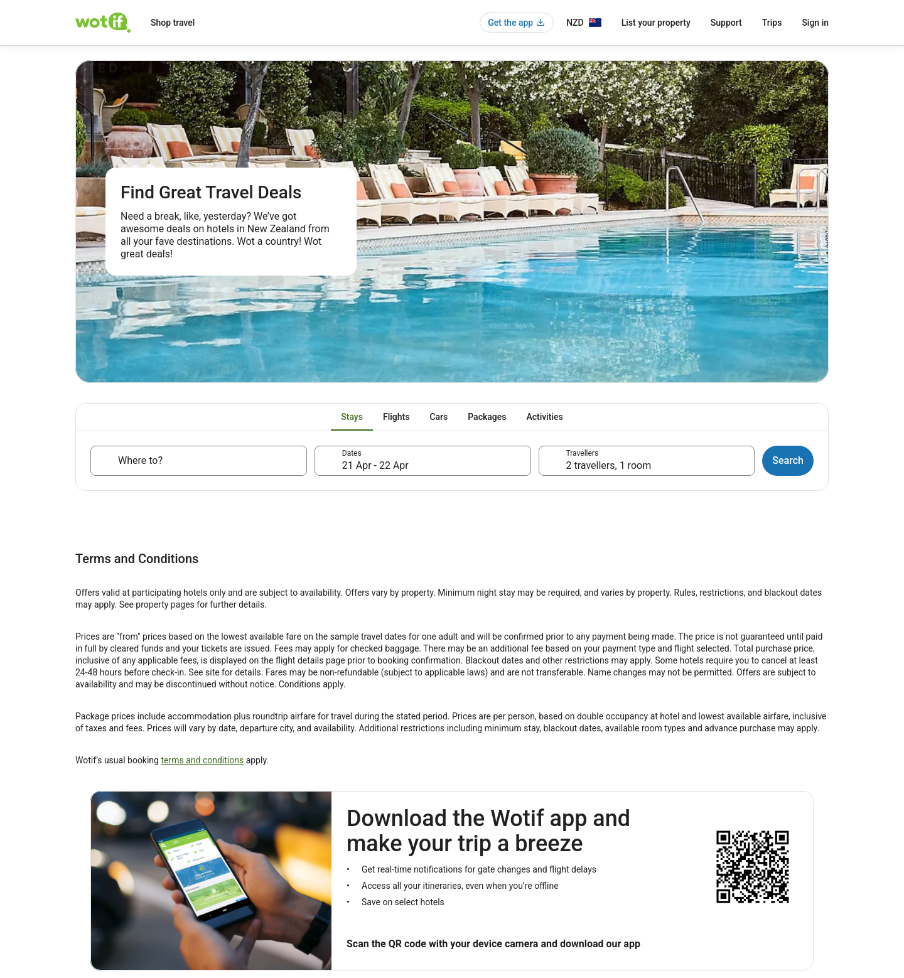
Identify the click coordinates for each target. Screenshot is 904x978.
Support (726, 23)
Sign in (815, 23)
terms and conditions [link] (202, 760)
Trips (772, 23)
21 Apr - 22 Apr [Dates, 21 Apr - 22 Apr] (375, 465)
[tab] (352, 417)
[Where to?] (198, 461)
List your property (656, 23)
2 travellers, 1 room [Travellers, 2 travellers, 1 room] (609, 465)
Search (788, 460)
